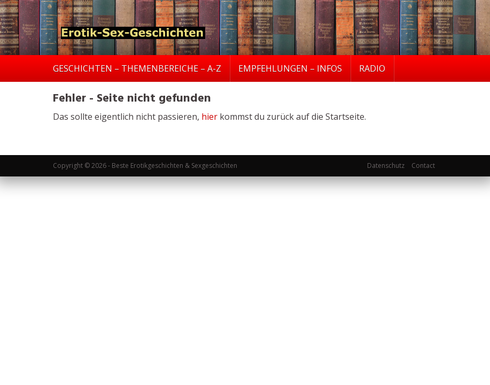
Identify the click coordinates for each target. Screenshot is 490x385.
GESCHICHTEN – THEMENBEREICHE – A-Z (137, 68)
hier (209, 116)
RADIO (372, 68)
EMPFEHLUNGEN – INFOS (290, 68)
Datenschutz (386, 165)
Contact (423, 165)
